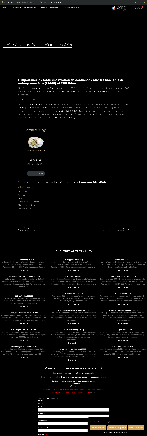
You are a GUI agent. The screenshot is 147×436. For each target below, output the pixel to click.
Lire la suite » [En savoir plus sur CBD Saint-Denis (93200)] (123, 357)
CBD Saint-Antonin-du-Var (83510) (24, 313)
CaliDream (23, 192)
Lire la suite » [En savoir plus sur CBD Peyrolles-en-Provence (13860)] (123, 324)
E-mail (41, 414)
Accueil (4, 7)
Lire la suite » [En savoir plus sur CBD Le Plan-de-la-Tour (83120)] (123, 287)
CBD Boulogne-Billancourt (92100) (24, 347)
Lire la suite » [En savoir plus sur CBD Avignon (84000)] (123, 304)
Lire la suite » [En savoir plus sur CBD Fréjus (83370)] (73, 287)
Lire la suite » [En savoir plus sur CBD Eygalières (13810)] (73, 270)
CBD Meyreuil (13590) (123, 260)
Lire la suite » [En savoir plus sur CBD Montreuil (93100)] (73, 304)
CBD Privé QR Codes (27, 205)
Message (42, 434)
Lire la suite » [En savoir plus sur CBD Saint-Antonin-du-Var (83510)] (24, 324)
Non (41, 403)
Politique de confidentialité (121, 432)
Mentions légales (108, 432)
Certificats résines (26, 195)
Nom (40, 407)
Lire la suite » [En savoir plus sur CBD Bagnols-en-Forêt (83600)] (24, 340)
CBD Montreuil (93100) (73, 293)
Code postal (43, 427)
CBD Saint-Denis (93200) (122, 347)
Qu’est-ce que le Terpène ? (30, 202)
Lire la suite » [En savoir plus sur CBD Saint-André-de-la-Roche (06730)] (24, 290)
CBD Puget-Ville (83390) (123, 330)
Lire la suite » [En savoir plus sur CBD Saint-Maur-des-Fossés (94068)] (73, 324)
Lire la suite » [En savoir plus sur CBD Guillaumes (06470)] (73, 343)
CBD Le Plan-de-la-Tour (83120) (123, 277)
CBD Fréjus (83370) (73, 277)
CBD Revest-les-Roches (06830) (73, 349)
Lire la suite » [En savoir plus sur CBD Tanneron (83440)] (24, 270)
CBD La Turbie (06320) (24, 296)
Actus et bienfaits (30, 7)
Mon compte (55, 7)
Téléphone (42, 421)
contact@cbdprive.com (73, 386)
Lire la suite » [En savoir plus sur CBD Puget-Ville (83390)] (123, 340)
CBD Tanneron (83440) (24, 260)
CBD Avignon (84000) (123, 293)
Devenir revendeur (71, 7)
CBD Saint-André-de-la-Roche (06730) (24, 277)
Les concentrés (25, 208)
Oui (41, 401)
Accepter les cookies (98, 428)
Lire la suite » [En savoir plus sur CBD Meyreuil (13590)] (123, 270)
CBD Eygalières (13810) (73, 260)
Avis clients (43, 7)
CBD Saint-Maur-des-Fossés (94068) (73, 310)
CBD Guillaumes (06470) (73, 330)
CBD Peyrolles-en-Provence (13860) (123, 310)
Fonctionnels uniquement (117, 428)
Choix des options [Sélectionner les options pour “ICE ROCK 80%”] (36, 173)
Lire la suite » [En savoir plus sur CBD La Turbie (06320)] (24, 307)
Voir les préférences (136, 428)
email (92, 392)
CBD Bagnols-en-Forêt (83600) (24, 330)
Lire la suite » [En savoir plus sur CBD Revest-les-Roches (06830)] (73, 360)
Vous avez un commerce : (48, 398)
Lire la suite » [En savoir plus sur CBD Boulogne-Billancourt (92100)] (24, 357)
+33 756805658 (73, 383)
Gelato (21, 198)
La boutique (16, 7)
